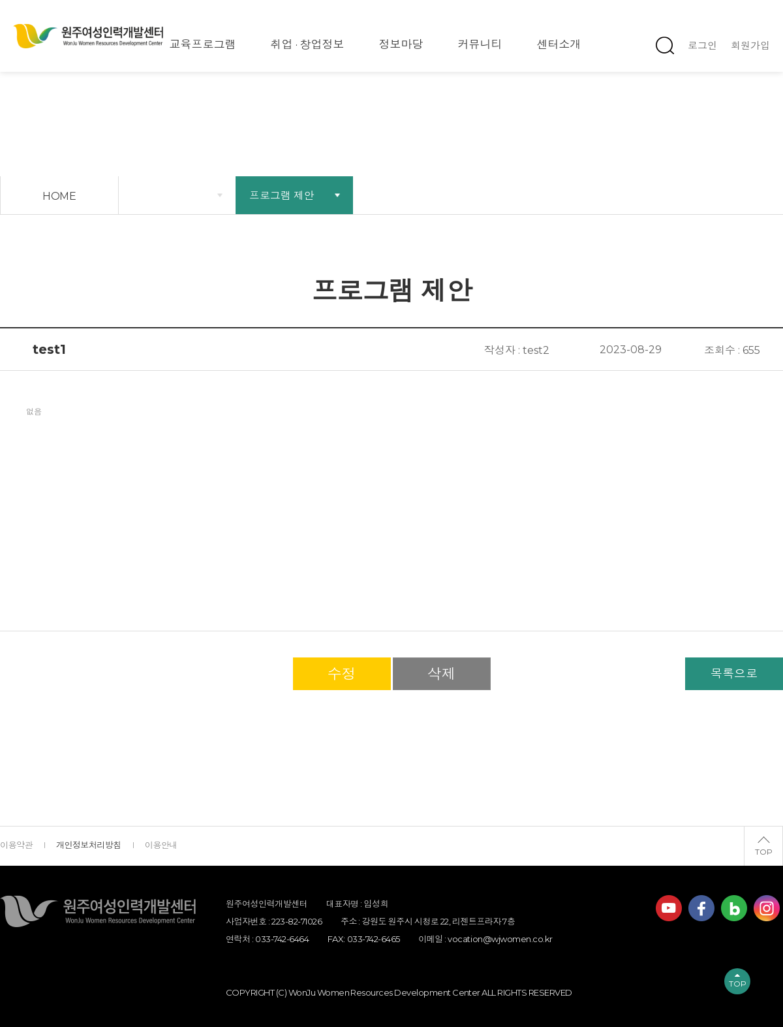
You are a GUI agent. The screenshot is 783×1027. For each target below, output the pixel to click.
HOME (59, 196)
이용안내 (161, 845)
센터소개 (559, 44)
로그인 (702, 45)
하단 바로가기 (0, 0)
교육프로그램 (203, 44)
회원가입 (750, 45)
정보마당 (401, 44)
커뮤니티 (480, 44)
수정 (342, 674)
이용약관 (16, 845)
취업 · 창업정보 (308, 44)
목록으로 (734, 674)
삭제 (441, 674)
